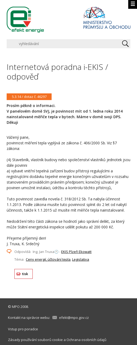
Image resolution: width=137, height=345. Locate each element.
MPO (16, 306)
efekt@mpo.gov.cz (74, 317)
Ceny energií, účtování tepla (48, 259)
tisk (25, 273)
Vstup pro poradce (23, 329)
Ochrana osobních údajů (86, 339)
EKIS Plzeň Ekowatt (76, 251)
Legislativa (80, 259)
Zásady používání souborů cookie (35, 339)
